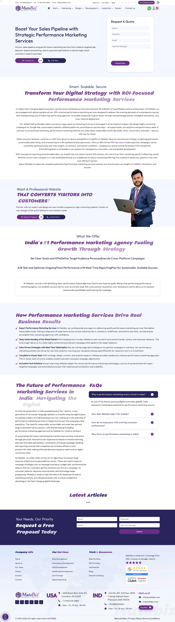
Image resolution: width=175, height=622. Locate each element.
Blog (113, 3)
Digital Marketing (59, 580)
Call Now (53, 60)
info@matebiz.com (64, 3)
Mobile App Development (62, 571)
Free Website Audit (146, 3)
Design (78, 8)
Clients (18, 571)
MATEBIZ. (52, 618)
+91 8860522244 (26, 3)
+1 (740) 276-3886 (43, 3)
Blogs (91, 571)
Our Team (105, 3)
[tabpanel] (87, 287)
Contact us (130, 8)
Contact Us (28, 60)
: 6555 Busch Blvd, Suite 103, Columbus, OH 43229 (74, 595)
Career (118, 8)
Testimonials (94, 567)
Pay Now (146, 607)
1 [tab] (88, 502)
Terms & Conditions (151, 618)
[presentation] (128, 54)
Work (55, 8)
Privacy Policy (134, 618)
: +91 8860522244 (116, 604)
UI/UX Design (57, 575)
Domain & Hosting (96, 575)
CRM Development (59, 567)
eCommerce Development (63, 563)
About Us (96, 3)
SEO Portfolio (94, 563)
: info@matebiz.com (151, 597)
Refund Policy (121, 618)
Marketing (66, 8)
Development (91, 8)
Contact (18, 580)
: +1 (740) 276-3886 (70, 601)
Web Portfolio (94, 559)
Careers (18, 575)
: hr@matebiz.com (150, 601)
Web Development (59, 559)
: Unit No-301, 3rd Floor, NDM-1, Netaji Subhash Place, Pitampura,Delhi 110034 (122, 596)
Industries (106, 8)
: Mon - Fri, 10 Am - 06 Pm (74, 605)
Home (17, 559)
